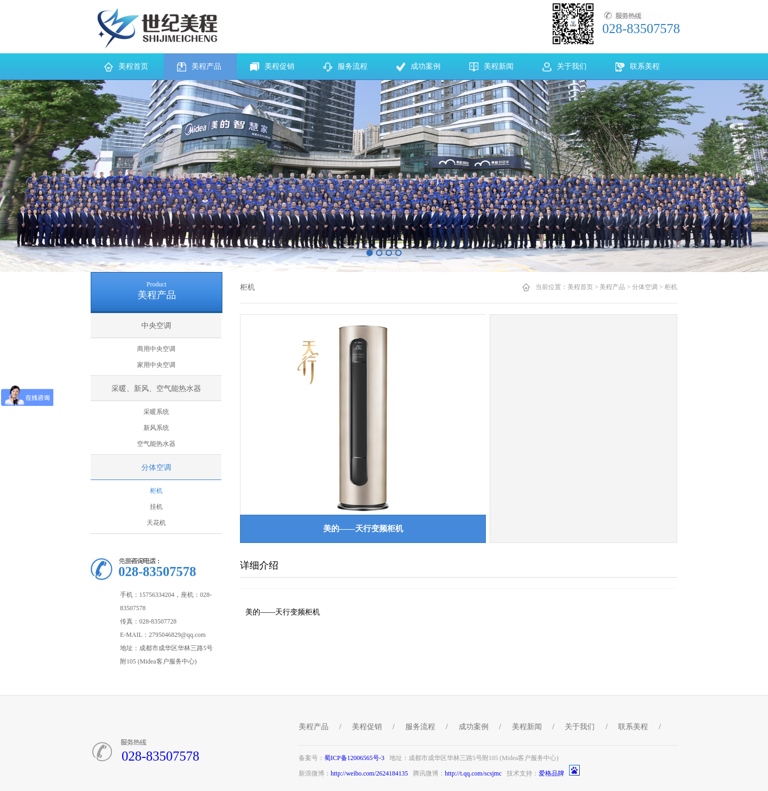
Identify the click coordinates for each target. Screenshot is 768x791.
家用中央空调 (156, 365)
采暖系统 (156, 412)
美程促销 (367, 727)
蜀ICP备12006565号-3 (354, 758)
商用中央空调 (156, 349)
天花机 (156, 522)
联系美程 (633, 727)
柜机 (156, 490)
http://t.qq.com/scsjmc (473, 773)
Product (156, 284)
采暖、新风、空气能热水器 (156, 389)
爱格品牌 (551, 773)
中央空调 (156, 326)
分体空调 (156, 468)
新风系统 (156, 428)
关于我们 (580, 727)
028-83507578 (160, 756)
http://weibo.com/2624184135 (369, 773)
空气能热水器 (156, 444)
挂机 (156, 506)
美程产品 (612, 287)
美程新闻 (527, 727)
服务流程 (420, 727)
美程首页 (580, 287)
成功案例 (474, 727)
